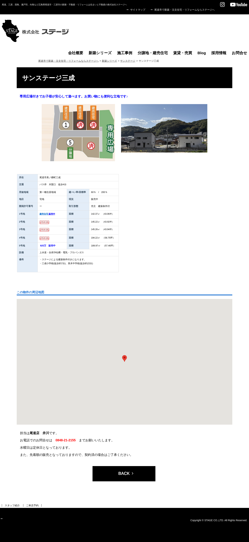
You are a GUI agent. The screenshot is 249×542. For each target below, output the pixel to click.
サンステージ (127, 60)
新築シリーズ (109, 60)
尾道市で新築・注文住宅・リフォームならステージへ (68, 60)
